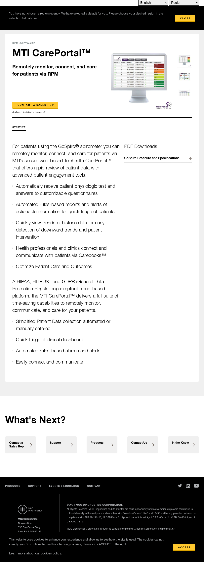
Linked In (188, 486)
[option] (139, 76)
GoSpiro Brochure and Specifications (152, 158)
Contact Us (139, 442)
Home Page (30, 509)
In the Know (180, 442)
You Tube (196, 486)
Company (94, 486)
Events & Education (64, 486)
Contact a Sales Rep (36, 105)
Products (97, 442)
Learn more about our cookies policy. (35, 553)
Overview (19, 127)
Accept (184, 547)
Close (185, 18)
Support (55, 442)
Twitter (180, 486)
